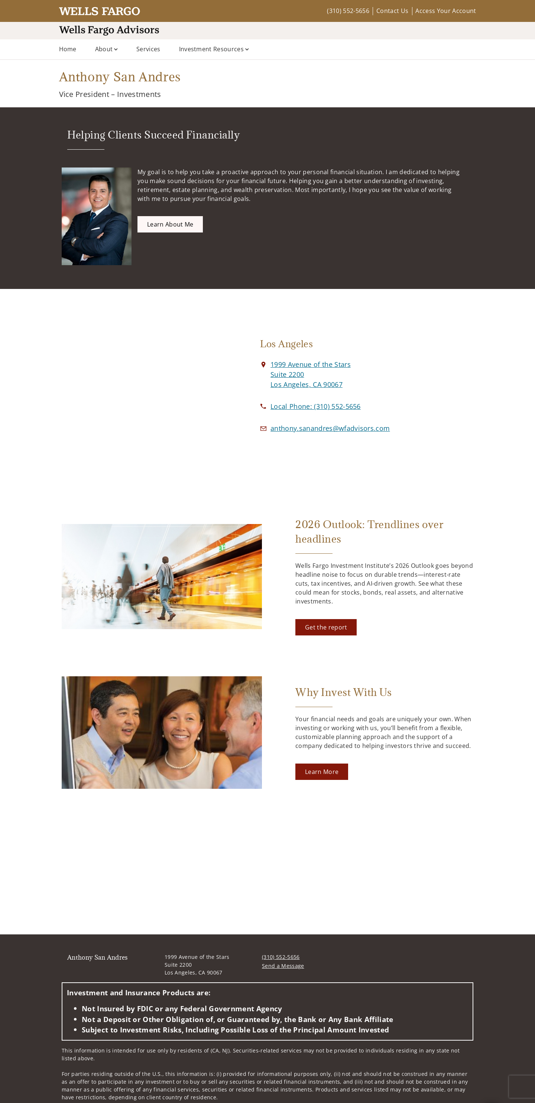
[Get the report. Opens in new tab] (326, 627)
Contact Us (392, 11)
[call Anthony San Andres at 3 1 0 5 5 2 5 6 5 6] (315, 406)
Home (68, 49)
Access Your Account (445, 11)
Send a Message (283, 965)
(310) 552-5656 (348, 11)
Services (148, 49)
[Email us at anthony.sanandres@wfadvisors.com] (330, 428)
